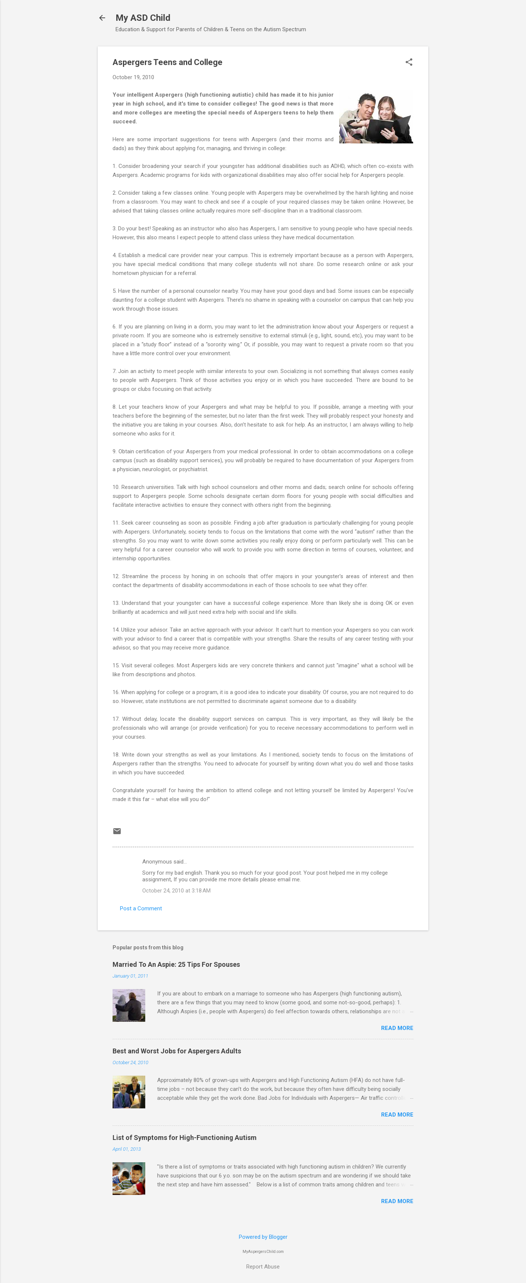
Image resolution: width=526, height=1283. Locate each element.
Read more (397, 1028)
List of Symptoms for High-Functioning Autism (185, 1137)
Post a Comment (141, 908)
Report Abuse (263, 1266)
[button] (409, 63)
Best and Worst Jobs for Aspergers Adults (177, 1051)
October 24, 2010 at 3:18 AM (176, 890)
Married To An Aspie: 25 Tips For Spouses (176, 964)
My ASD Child (143, 18)
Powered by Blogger (263, 1237)
